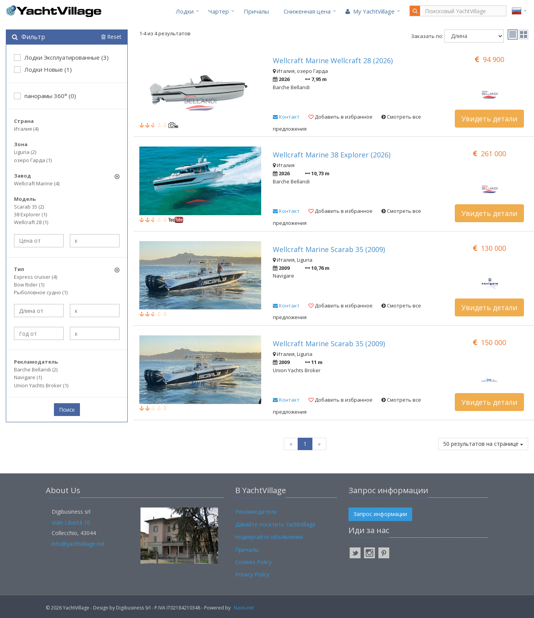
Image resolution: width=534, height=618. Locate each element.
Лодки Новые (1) (43, 69)
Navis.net (244, 607)
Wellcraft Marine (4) (36, 183)
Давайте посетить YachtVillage (275, 524)
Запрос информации (380, 514)
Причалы (256, 11)
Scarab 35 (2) (29, 206)
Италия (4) (26, 128)
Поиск (67, 409)
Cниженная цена (307, 11)
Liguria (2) (25, 151)
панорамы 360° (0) (45, 96)
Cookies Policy (253, 562)
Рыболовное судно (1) (41, 292)
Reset (111, 36)
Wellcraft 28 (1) (31, 222)
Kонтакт (286, 116)
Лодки (185, 11)
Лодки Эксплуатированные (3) (61, 57)
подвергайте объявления (269, 536)
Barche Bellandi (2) (35, 369)
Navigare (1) (28, 377)
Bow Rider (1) (29, 284)
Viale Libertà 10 (71, 522)
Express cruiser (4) (35, 276)
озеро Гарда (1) (33, 160)
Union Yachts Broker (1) (41, 385)
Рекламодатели (256, 511)
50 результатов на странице (483, 443)
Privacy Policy (252, 574)
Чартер (218, 11)
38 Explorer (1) (30, 214)
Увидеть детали (489, 118)
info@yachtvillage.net (78, 543)
